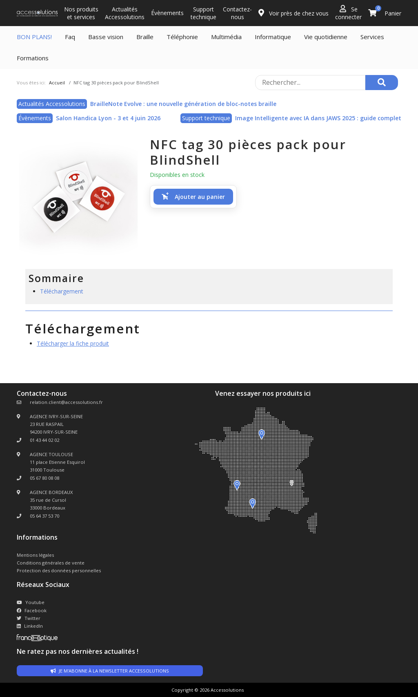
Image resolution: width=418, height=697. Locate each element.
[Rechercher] (381, 82)
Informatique (273, 37)
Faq (70, 37)
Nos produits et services (81, 13)
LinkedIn (30, 626)
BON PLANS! (34, 37)
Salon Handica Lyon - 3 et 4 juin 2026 (108, 118)
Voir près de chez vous (293, 13)
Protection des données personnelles (59, 570)
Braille (144, 37)
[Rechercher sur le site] (310, 82)
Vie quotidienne (325, 37)
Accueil (57, 82)
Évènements (167, 13)
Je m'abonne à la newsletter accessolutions (110, 671)
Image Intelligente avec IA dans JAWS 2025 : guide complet (318, 118)
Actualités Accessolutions (125, 13)
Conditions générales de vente (50, 563)
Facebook (32, 610)
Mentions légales (35, 555)
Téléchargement (61, 291)
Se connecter (348, 13)
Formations (33, 58)
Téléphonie (182, 37)
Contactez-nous (237, 13)
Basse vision (105, 37)
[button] (193, 197)
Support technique (203, 13)
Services (372, 37)
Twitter (28, 618)
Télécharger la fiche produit (73, 343)
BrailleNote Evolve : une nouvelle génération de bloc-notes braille (183, 104)
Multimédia (226, 37)
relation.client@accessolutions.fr (66, 402)
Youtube (30, 602)
